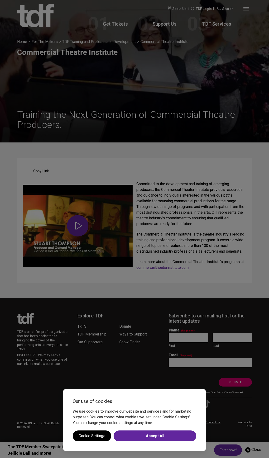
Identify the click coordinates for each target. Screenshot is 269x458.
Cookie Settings (92, 436)
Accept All (155, 436)
